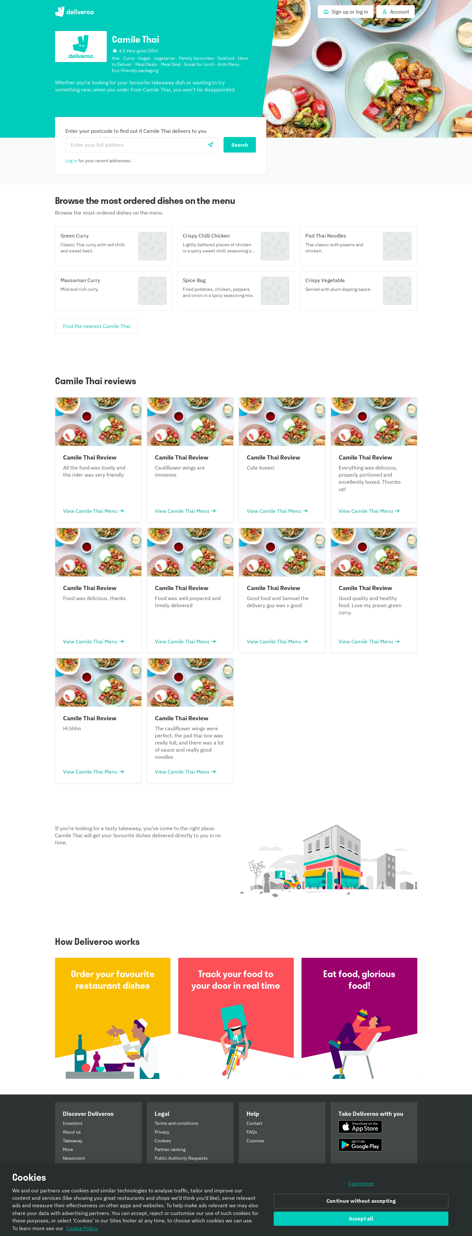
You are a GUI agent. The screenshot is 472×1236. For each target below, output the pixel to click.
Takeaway (72, 1141)
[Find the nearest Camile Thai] (96, 326)
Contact (254, 1123)
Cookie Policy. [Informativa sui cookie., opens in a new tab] (82, 1231)
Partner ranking (170, 1149)
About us (72, 1132)
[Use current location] (210, 145)
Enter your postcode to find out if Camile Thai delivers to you (135, 131)
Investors (72, 1123)
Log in (71, 161)
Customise (361, 1186)
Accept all (361, 1221)
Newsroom (74, 1158)
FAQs (252, 1132)
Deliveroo (74, 11)
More (68, 1149)
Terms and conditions (176, 1123)
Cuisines (255, 1141)
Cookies (163, 1141)
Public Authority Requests (181, 1158)
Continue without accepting (361, 1203)
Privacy (162, 1132)
